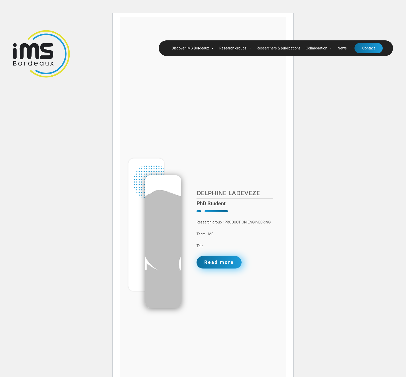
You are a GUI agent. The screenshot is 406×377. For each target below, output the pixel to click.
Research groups (235, 48)
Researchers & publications (279, 48)
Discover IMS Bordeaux (193, 48)
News (342, 48)
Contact (368, 48)
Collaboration (319, 48)
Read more (219, 262)
